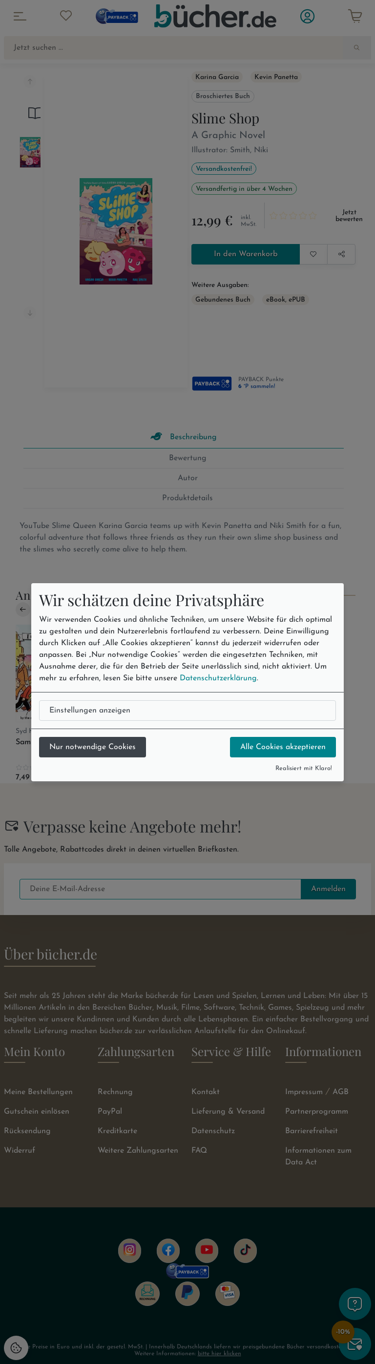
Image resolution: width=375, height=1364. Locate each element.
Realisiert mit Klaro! (303, 768)
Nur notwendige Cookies (92, 747)
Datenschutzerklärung (218, 678)
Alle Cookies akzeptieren (283, 747)
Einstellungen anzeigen (89, 710)
